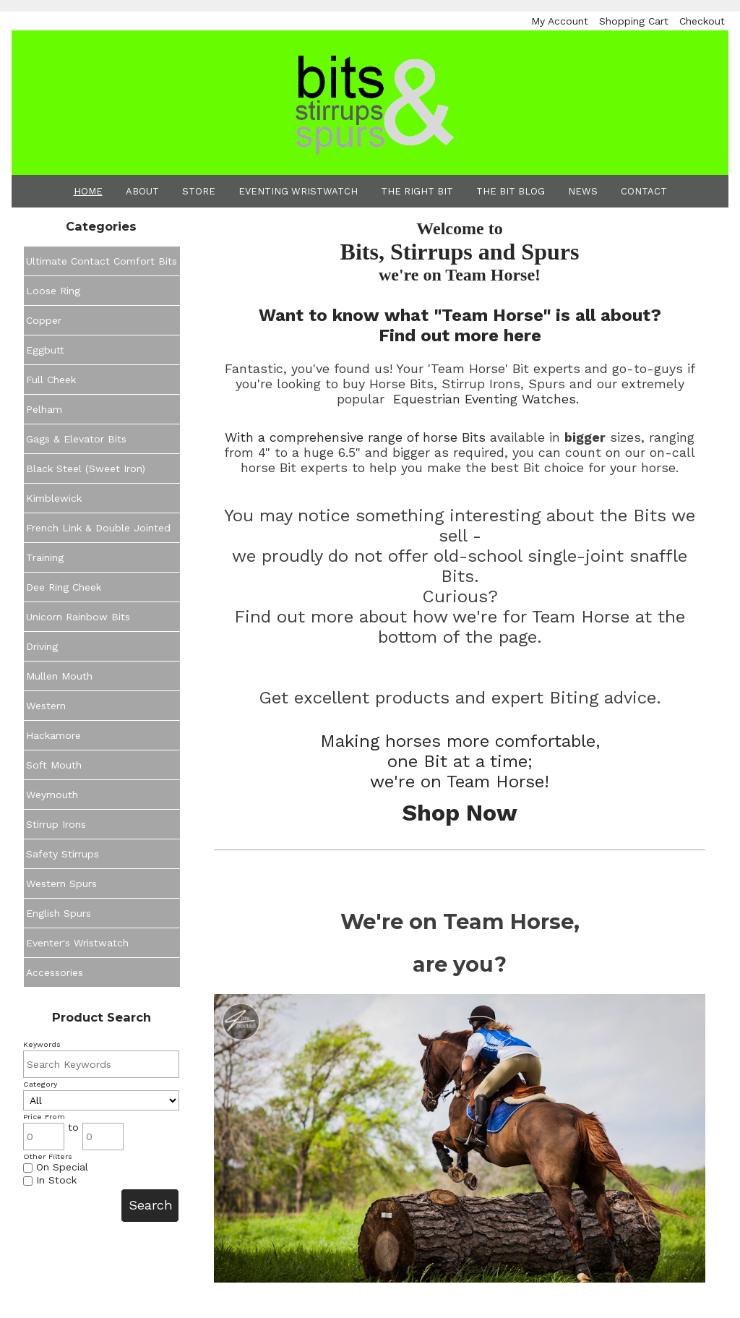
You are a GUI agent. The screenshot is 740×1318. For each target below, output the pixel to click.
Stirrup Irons (56, 824)
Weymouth (52, 794)
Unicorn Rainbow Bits (78, 616)
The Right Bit (417, 191)
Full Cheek (51, 379)
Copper (43, 320)
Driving (42, 646)
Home (88, 191)
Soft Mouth (54, 765)
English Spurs (58, 913)
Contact (644, 191)
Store (198, 191)
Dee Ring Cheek (63, 587)
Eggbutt (45, 350)
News (583, 191)
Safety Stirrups (62, 854)
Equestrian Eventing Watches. (486, 398)
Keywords (42, 1044)
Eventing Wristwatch (298, 191)
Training (45, 557)
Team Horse (495, 781)
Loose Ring (53, 290)
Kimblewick (54, 498)
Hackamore (53, 735)
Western (46, 705)
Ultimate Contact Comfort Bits (101, 261)
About (142, 191)
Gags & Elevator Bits (76, 439)
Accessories (54, 972)
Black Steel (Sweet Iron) (85, 468)
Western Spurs (61, 883)
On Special (55, 1167)
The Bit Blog (510, 191)
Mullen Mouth (59, 676)
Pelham (44, 409)
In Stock (50, 1180)
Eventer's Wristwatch (77, 943)
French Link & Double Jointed (98, 528)
